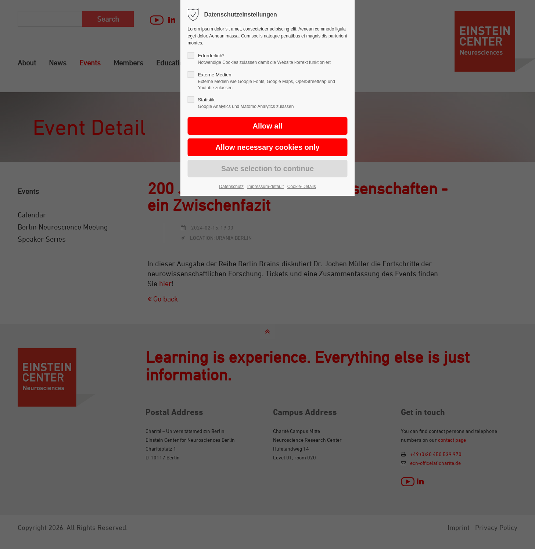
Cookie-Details (301, 186)
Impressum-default (265, 186)
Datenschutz (231, 186)
